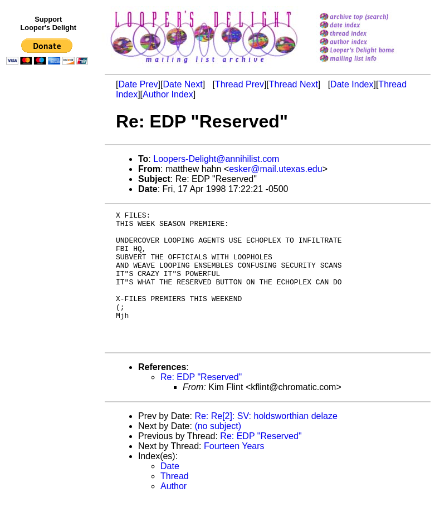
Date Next (182, 84)
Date (169, 493)
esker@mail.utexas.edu (275, 169)
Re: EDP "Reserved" (201, 403)
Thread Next (293, 84)
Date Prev (138, 84)
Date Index (351, 84)
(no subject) (217, 452)
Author (173, 513)
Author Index (168, 94)
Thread (174, 503)
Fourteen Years (234, 472)
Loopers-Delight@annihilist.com (216, 159)
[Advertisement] (49, 299)
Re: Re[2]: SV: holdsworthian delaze (265, 442)
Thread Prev (239, 84)
